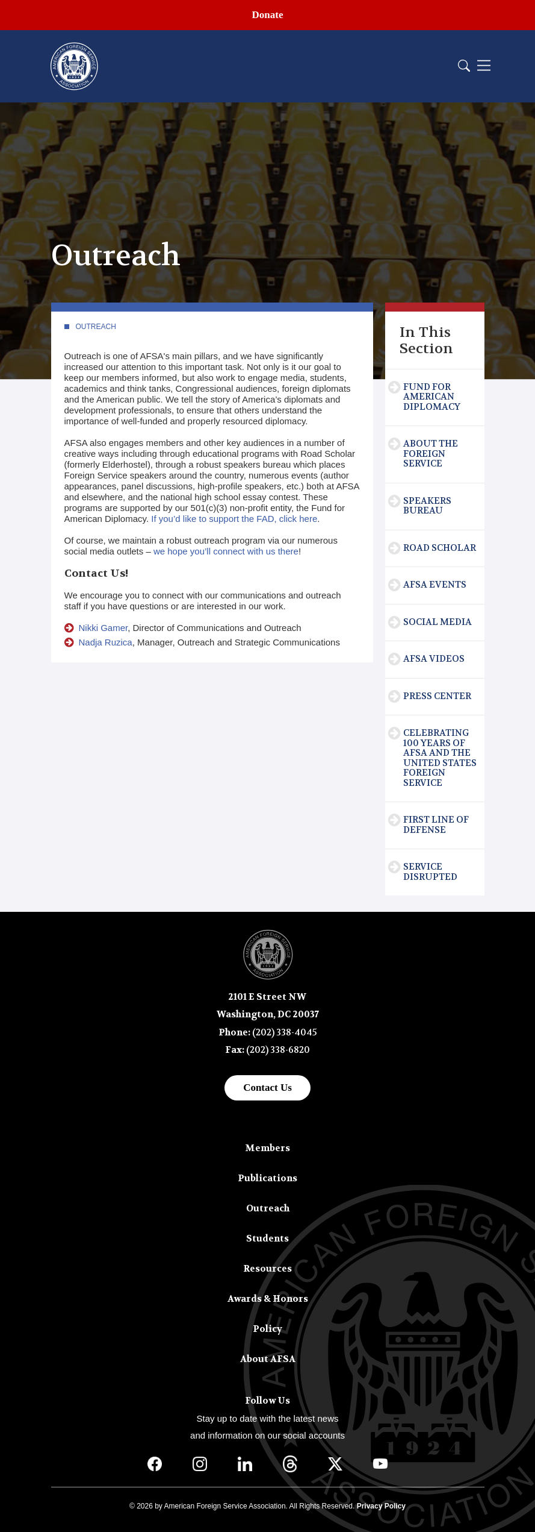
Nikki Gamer (103, 628)
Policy (267, 1329)
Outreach (96, 326)
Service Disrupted (430, 872)
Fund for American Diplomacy (431, 397)
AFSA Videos (434, 659)
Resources (267, 1269)
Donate (267, 14)
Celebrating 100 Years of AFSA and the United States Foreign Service (440, 758)
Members (267, 1148)
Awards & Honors (267, 1299)
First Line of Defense (436, 825)
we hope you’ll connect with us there (225, 551)
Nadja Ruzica (105, 642)
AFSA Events (434, 585)
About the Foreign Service (430, 453)
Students (267, 1238)
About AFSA (267, 1359)
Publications (267, 1178)
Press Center (437, 696)
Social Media (437, 622)
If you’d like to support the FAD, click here (234, 518)
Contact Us (267, 1087)
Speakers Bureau (427, 506)
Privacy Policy (381, 1506)
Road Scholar (439, 548)
